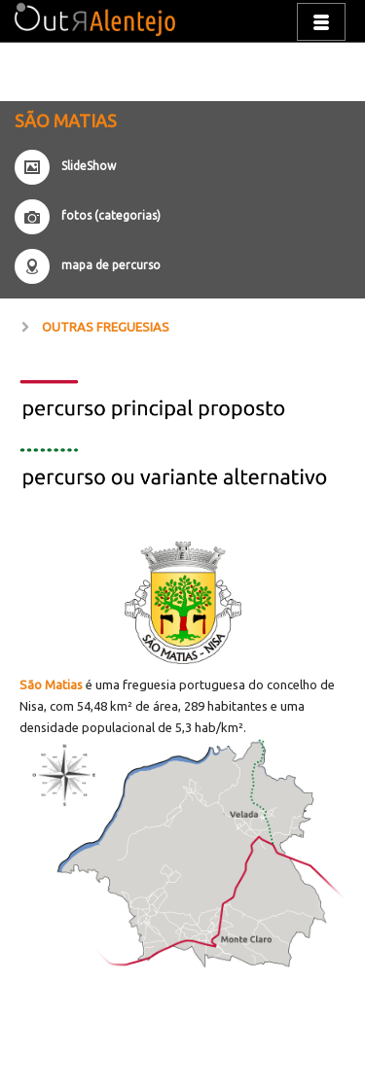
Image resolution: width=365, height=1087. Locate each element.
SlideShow (88, 165)
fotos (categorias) (111, 215)
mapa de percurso (111, 265)
